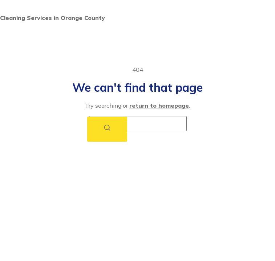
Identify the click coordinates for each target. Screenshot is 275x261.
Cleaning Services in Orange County (52, 17)
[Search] (107, 129)
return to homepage (159, 105)
